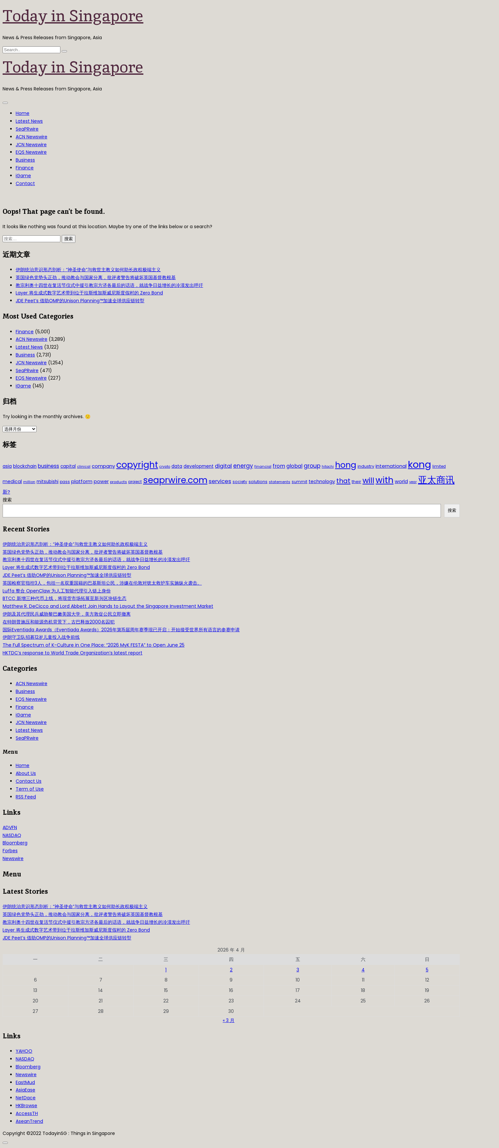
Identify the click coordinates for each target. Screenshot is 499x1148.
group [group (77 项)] (312, 466)
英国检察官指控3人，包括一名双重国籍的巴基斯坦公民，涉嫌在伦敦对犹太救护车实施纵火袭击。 (102, 583)
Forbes (10, 850)
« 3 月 (228, 1020)
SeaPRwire (27, 129)
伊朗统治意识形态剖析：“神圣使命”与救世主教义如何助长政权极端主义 (88, 269)
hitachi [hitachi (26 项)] (328, 466)
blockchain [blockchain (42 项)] (25, 466)
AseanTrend (29, 1121)
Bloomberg (15, 843)
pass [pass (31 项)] (65, 481)
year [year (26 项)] (413, 482)
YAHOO (24, 1051)
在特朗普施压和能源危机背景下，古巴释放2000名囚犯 (59, 622)
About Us (26, 773)
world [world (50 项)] (401, 481)
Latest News (29, 121)
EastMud (25, 1082)
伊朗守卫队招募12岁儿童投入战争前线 (41, 637)
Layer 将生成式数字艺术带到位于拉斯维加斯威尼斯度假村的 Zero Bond (89, 293)
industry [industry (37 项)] (366, 466)
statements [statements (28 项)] (279, 481)
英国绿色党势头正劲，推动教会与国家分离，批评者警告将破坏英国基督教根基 (96, 277)
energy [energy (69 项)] (243, 466)
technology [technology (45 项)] (322, 481)
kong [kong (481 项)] (419, 464)
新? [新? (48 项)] (6, 492)
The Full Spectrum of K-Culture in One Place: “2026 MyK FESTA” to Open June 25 (94, 645)
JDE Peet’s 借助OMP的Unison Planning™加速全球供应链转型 (80, 300)
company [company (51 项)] (103, 466)
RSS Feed (26, 797)
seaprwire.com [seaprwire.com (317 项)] (175, 480)
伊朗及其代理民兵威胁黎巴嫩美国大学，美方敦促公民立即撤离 (67, 614)
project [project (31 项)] (135, 481)
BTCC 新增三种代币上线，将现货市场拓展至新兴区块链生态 (64, 598)
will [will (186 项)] (368, 480)
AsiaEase (25, 1090)
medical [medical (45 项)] (12, 481)
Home (22, 113)
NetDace (26, 1097)
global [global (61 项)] (294, 466)
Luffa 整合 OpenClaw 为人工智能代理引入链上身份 (57, 591)
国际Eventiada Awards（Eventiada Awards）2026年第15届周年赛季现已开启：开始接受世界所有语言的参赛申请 (121, 629)
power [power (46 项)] (101, 481)
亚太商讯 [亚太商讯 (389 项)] (436, 480)
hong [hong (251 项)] (345, 465)
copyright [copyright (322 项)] (137, 465)
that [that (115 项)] (343, 480)
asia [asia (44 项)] (7, 466)
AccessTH (27, 1113)
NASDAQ (12, 835)
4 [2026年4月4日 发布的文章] (363, 970)
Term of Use (30, 789)
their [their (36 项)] (356, 481)
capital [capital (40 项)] (68, 466)
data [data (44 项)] (176, 466)
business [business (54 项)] (48, 466)
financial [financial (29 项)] (262, 466)
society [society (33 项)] (240, 481)
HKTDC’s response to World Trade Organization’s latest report (72, 653)
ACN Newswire (31, 137)
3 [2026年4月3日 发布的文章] (298, 970)
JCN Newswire (31, 144)
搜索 (7, 499)
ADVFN (10, 827)
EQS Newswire (31, 152)
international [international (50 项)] (391, 466)
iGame (23, 175)
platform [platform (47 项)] (81, 481)
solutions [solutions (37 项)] (258, 482)
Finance (25, 168)
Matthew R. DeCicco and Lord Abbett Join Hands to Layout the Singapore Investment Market (108, 606)
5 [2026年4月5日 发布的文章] (427, 970)
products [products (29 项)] (118, 481)
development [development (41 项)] (199, 466)
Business (25, 160)
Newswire (13, 858)
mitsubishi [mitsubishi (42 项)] (47, 482)
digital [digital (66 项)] (223, 466)
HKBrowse (26, 1105)
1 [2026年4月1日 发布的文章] (166, 970)
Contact (25, 183)
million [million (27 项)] (29, 481)
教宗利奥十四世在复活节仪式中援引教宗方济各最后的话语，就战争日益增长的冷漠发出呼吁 (109, 285)
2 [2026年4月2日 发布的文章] (231, 970)
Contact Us (28, 781)
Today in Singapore (73, 16)
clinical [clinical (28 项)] (83, 466)
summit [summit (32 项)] (299, 481)
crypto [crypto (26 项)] (164, 466)
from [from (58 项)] (279, 466)
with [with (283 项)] (385, 480)
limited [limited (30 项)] (439, 466)
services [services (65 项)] (220, 481)
